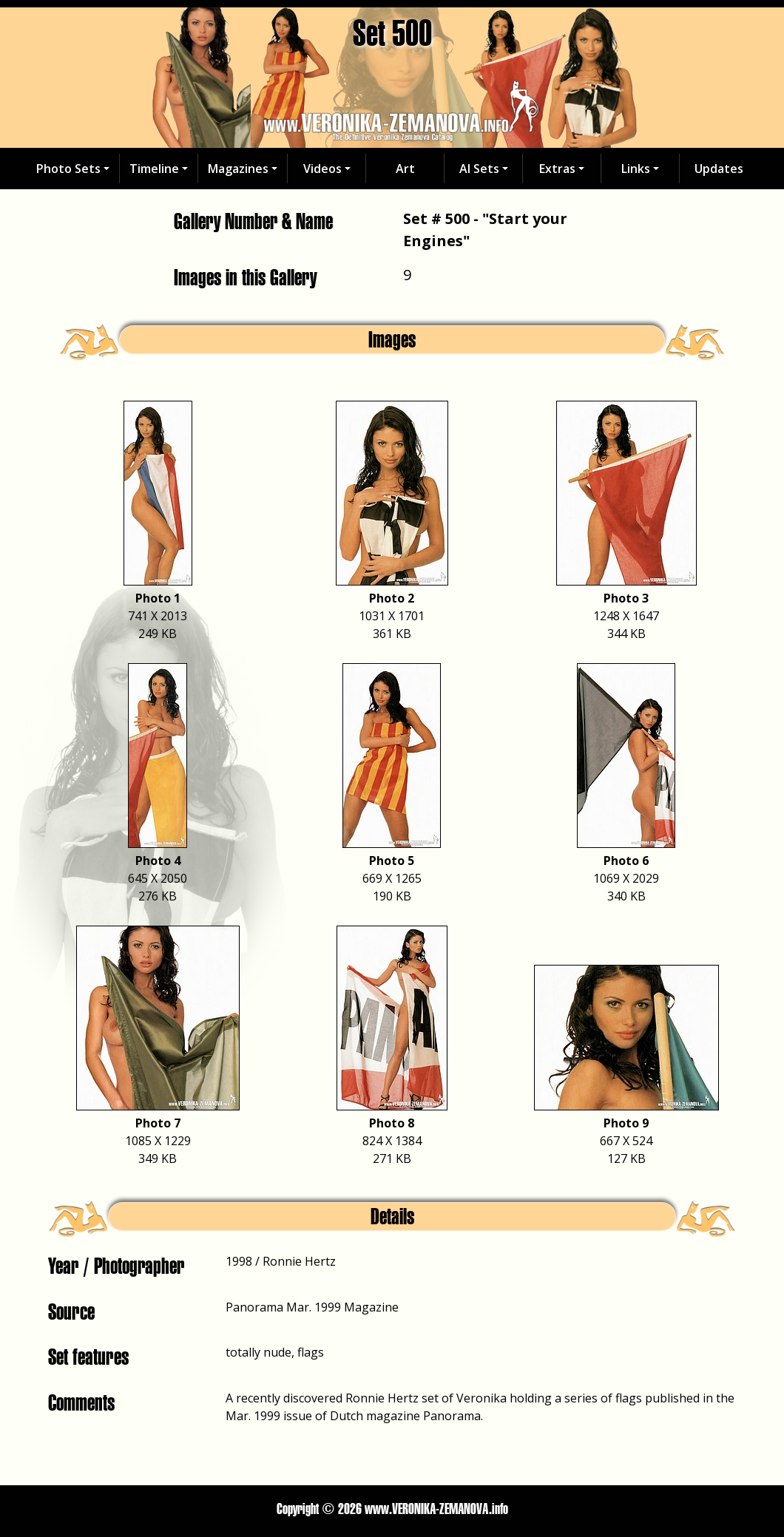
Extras (557, 168)
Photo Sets (68, 168)
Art (405, 168)
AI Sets (479, 168)
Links (635, 168)
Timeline (154, 168)
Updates (719, 168)
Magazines (238, 168)
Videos (322, 168)
